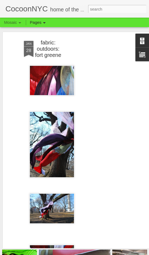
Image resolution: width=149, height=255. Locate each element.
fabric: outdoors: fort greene (48, 40)
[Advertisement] (102, 115)
